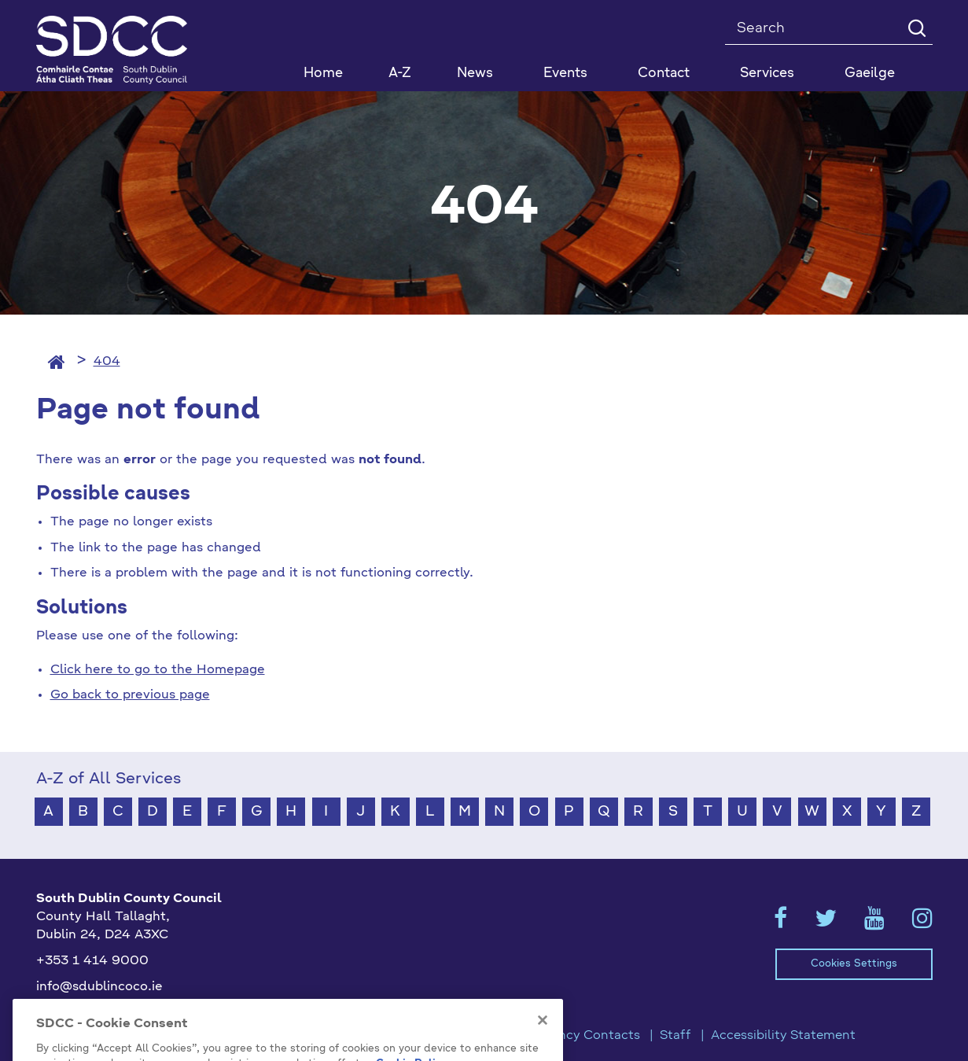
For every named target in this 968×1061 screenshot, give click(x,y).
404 (107, 362)
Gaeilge (870, 73)
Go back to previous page (130, 695)
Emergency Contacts (575, 1036)
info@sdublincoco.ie (99, 987)
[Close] (542, 1036)
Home (323, 73)
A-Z (399, 73)
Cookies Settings (854, 964)
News (475, 73)
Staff (675, 1036)
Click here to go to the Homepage (157, 670)
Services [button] (767, 73)
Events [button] (565, 73)
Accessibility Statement (783, 1036)
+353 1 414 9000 (92, 961)
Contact (664, 73)
